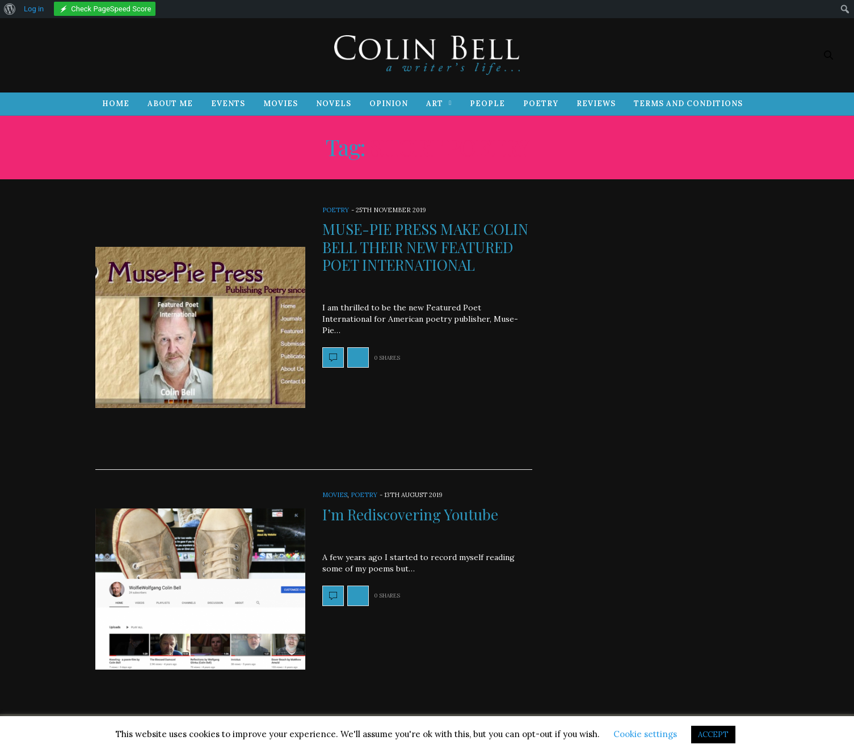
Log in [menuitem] (34, 9)
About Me (170, 103)
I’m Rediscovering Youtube (410, 514)
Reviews (596, 103)
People (487, 103)
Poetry (540, 103)
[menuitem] (10, 9)
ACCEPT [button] (713, 734)
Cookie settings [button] (645, 734)
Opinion (388, 103)
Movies (280, 103)
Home (115, 103)
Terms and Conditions (688, 103)
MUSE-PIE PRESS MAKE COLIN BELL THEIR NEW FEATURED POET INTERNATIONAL (425, 246)
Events (228, 103)
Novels (333, 103)
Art (434, 103)
